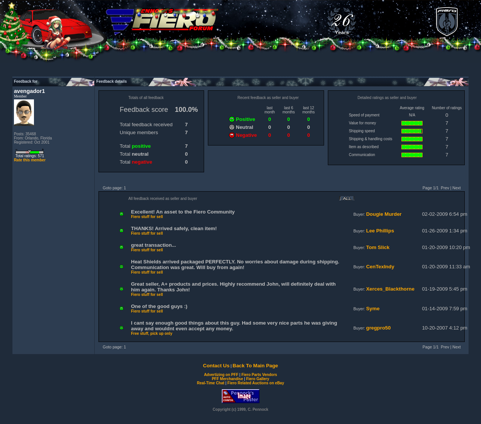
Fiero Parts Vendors (259, 375)
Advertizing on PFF (221, 375)
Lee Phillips (380, 231)
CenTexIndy (380, 266)
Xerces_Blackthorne (390, 289)
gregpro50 (378, 328)
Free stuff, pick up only (151, 333)
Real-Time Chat (210, 383)
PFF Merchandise (227, 379)
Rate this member (30, 160)
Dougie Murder (383, 214)
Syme (373, 308)
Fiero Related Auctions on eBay (255, 383)
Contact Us (216, 365)
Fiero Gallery (257, 379)
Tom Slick (377, 247)
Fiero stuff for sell (147, 217)
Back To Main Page (255, 365)
